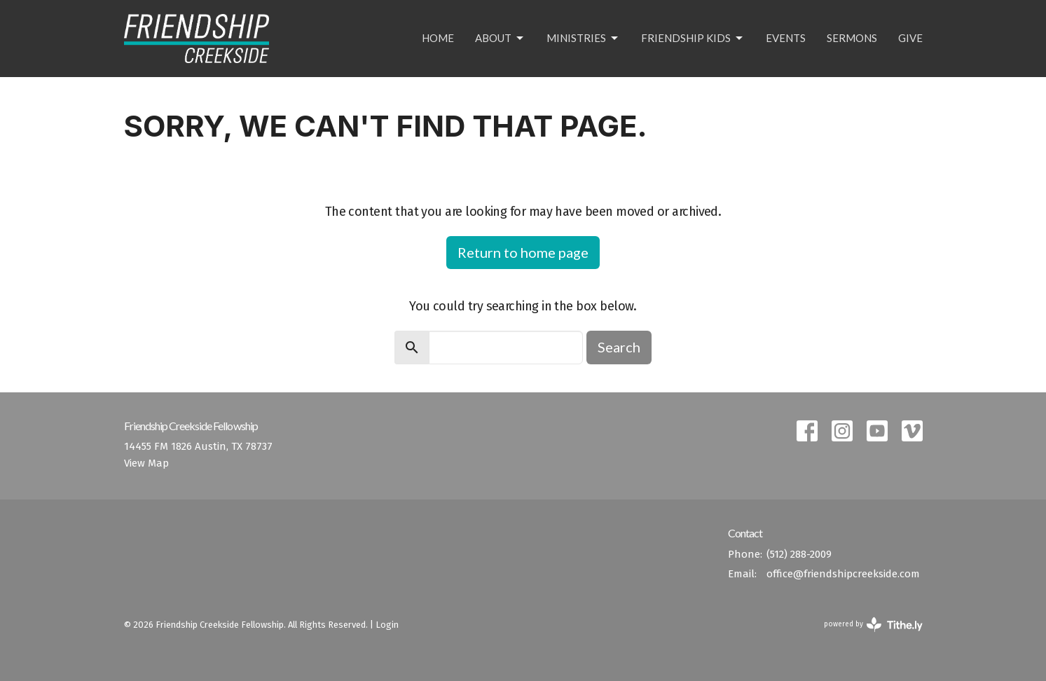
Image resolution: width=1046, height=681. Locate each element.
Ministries (583, 39)
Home (438, 38)
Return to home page (523, 252)
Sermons (852, 38)
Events (786, 38)
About (500, 39)
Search (619, 346)
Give (910, 38)
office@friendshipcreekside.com (843, 574)
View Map (146, 463)
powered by (873, 624)
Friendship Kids (693, 39)
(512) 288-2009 (799, 554)
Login (387, 624)
